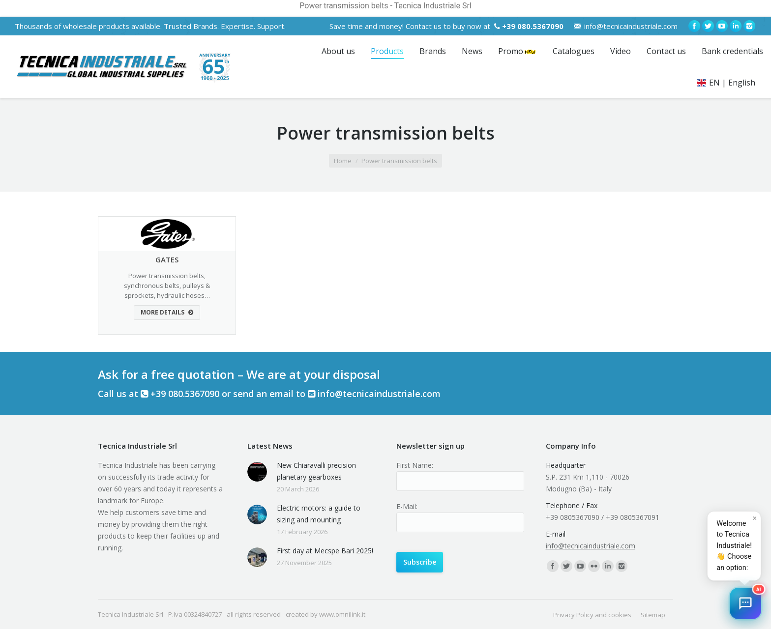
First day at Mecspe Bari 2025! (325, 550)
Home (343, 160)
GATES (166, 259)
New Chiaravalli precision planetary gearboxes (316, 471)
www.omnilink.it (342, 614)
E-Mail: (406, 506)
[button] (745, 603)
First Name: (414, 465)
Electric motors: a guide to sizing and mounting (318, 513)
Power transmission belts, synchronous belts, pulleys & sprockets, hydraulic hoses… (167, 285)
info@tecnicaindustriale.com (631, 26)
